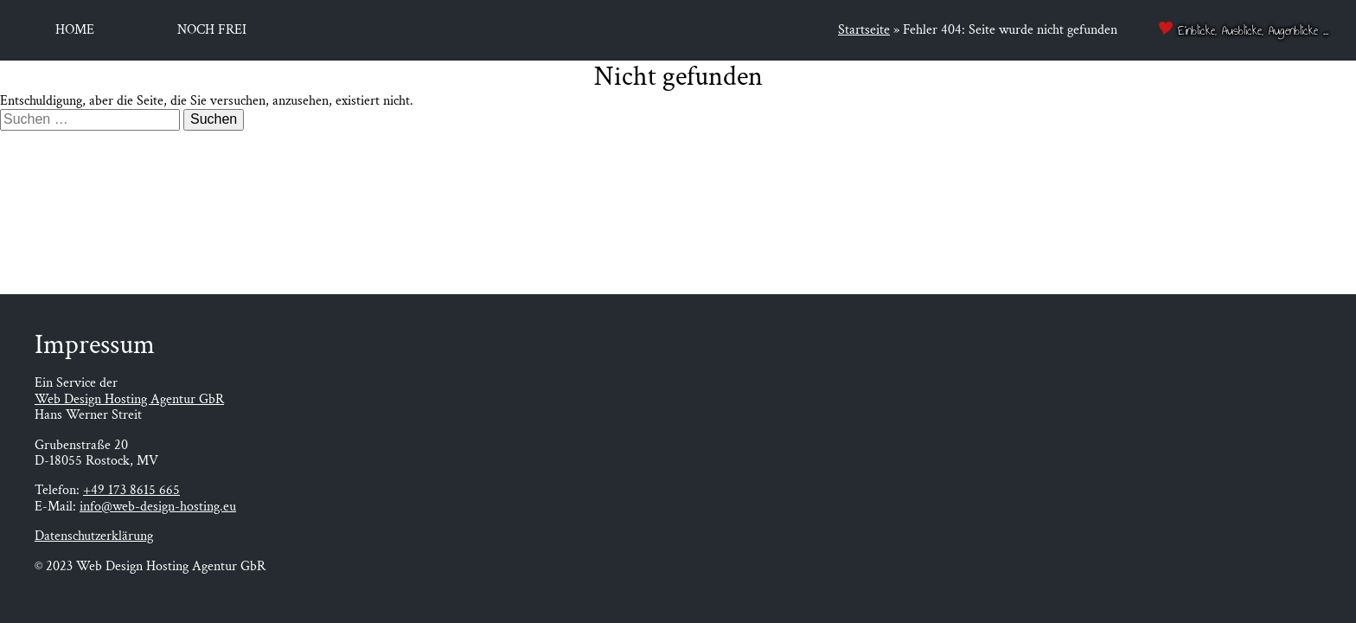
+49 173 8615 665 (131, 490)
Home (74, 30)
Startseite (864, 30)
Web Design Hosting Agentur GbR (129, 399)
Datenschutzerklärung (94, 536)
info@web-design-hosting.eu (158, 507)
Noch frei (211, 30)
